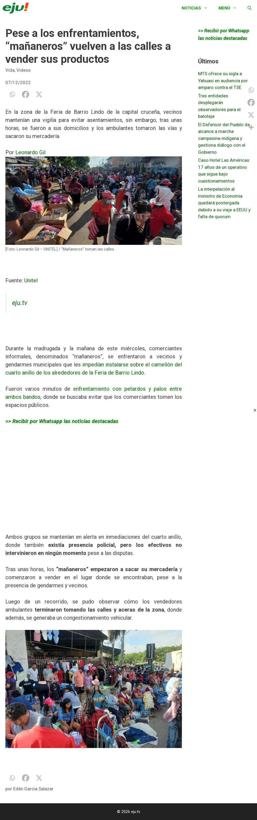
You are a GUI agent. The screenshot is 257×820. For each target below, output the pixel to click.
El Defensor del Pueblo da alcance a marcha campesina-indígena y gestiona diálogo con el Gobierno (224, 138)
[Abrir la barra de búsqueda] (249, 8)
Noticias (197, 8)
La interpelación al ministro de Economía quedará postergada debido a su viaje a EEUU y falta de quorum (224, 202)
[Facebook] (25, 94)
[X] (39, 94)
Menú (230, 8)
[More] (251, 127)
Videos (23, 70)
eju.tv (19, 303)
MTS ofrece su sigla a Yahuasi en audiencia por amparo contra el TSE (223, 80)
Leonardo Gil (30, 152)
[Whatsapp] (12, 94)
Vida (10, 70)
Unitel (31, 280)
